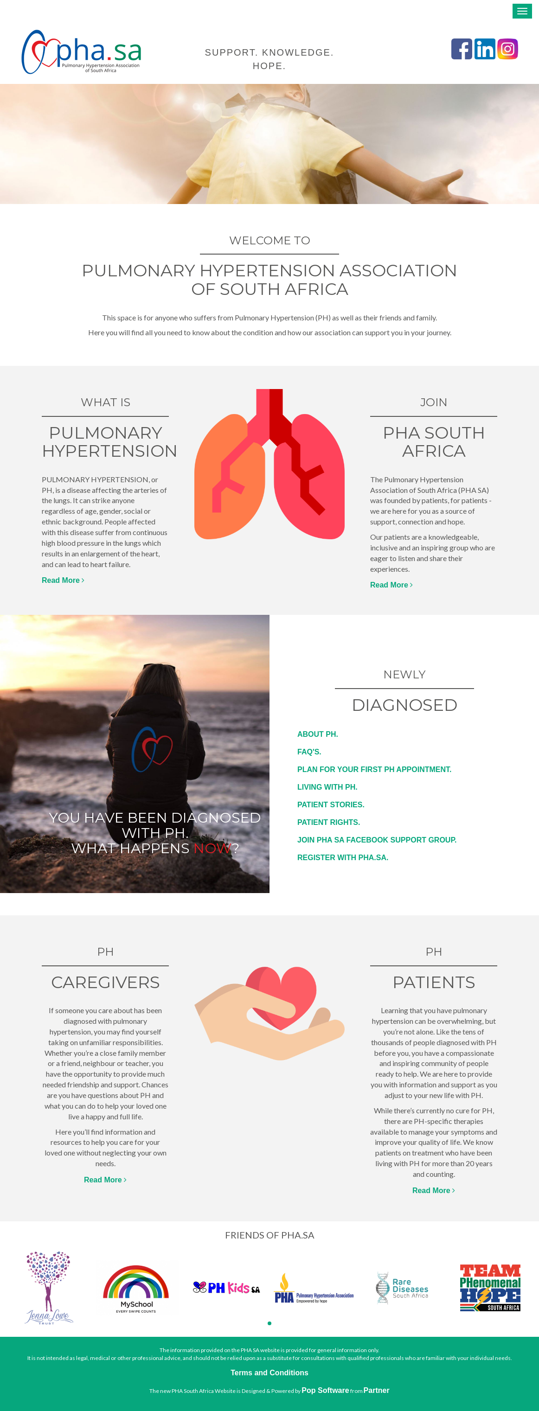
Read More (63, 580)
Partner (377, 1390)
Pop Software (325, 1390)
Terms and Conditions (269, 1373)
